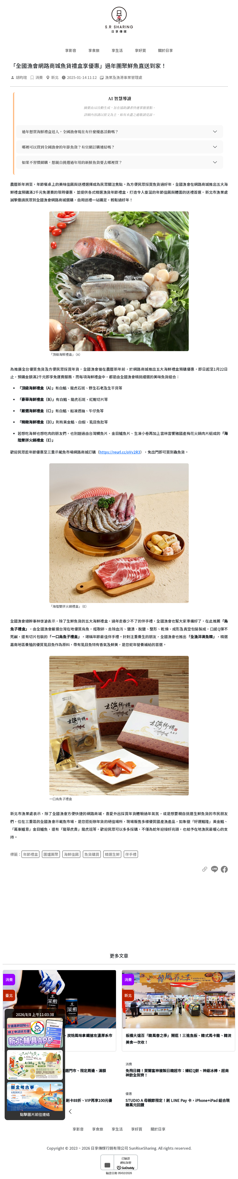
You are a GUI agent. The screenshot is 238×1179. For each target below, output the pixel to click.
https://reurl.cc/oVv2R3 (119, 452)
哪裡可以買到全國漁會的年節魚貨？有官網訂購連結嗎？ (68, 147)
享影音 (70, 50)
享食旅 (93, 50)
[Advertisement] (119, 912)
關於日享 (165, 50)
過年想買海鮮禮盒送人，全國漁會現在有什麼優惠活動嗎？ (70, 131)
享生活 (117, 50)
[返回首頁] (119, 20)
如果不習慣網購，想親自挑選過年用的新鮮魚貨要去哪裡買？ (72, 162)
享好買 (140, 50)
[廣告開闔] (70, 1111)
